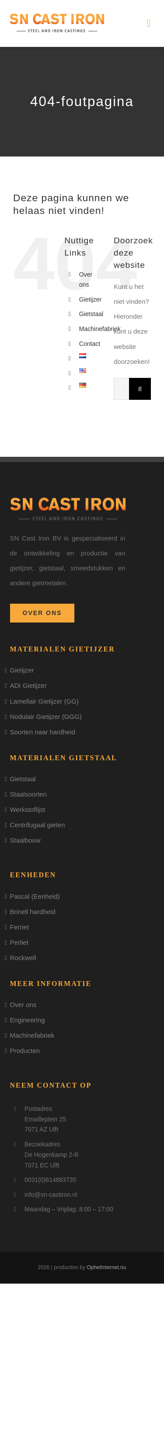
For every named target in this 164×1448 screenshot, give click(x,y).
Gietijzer (90, 299)
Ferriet (19, 927)
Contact (89, 343)
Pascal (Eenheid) (35, 896)
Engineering (27, 1020)
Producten (25, 1050)
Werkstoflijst (27, 809)
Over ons (23, 1004)
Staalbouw (25, 840)
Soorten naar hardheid (42, 732)
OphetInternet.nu (106, 1267)
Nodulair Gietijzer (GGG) (46, 716)
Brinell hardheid (33, 911)
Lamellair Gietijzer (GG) (44, 700)
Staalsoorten (28, 794)
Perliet (19, 942)
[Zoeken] (140, 389)
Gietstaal (91, 313)
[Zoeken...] (121, 389)
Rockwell (23, 957)
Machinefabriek (100, 328)
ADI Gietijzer (28, 685)
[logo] (57, 16)
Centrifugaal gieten (37, 825)
